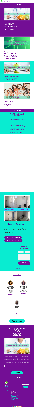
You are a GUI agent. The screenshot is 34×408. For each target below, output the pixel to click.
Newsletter (7, 106)
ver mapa (17, 386)
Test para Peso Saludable (11, 78)
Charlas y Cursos (9, 103)
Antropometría (8, 52)
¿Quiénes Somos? (7, 399)
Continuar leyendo (8, 366)
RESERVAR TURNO (17, 373)
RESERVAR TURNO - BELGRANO (13, 237)
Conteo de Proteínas (10, 55)
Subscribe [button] (25, 387)
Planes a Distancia (9, 58)
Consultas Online (9, 29)
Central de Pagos (7, 397)
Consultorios (8, 24)
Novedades (7, 104)
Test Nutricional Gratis (10, 26)
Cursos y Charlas (7, 392)
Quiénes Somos (8, 101)
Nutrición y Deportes (10, 53)
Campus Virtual (7, 398)
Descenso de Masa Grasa (11, 76)
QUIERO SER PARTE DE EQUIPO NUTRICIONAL (17, 321)
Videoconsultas (8, 31)
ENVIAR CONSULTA (24, 263)
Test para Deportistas (10, 56)
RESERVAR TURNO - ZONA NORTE (14, 240)
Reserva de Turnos (9, 23)
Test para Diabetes (9, 79)
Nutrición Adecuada (10, 28)
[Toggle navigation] (32, 1)
